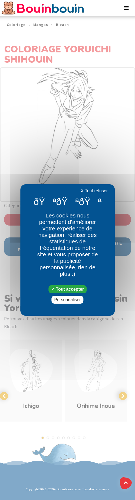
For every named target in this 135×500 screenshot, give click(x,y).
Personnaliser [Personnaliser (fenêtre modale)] (67, 299)
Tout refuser (94, 191)
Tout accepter (67, 289)
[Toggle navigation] (126, 8)
